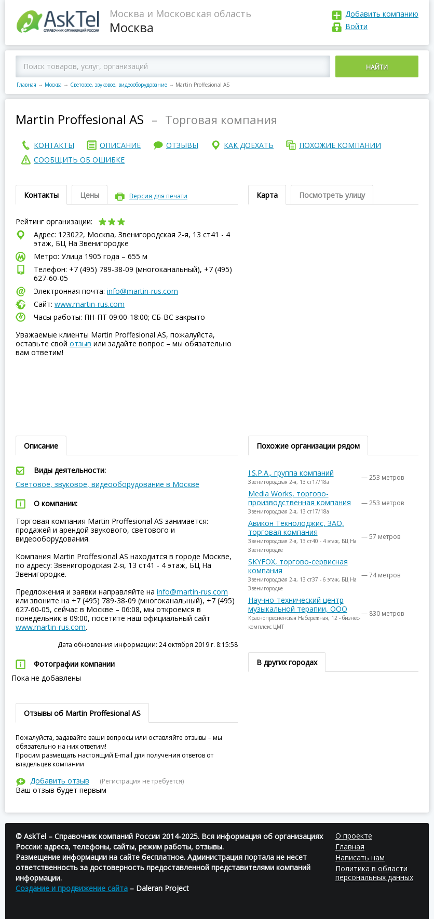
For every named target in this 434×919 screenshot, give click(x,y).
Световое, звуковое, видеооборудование (118, 84)
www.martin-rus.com (90, 304)
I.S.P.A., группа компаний (291, 473)
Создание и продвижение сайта (72, 888)
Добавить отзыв (59, 781)
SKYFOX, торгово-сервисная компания (298, 566)
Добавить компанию (381, 14)
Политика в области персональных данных (374, 872)
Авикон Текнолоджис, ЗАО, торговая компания (296, 527)
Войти (356, 26)
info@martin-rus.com (142, 291)
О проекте (353, 836)
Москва (53, 84)
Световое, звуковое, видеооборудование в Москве (107, 484)
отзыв (80, 343)
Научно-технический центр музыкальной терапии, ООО (297, 604)
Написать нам (360, 857)
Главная (26, 84)
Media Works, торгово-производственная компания (299, 498)
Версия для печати (158, 196)
